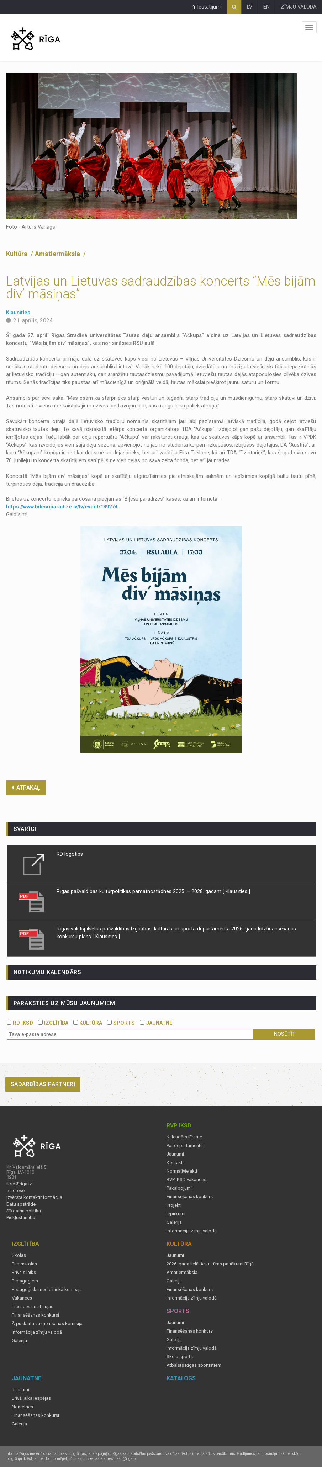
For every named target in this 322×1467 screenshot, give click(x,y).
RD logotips (70, 854)
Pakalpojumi (179, 1188)
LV (249, 7)
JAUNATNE (156, 1023)
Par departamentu (185, 1145)
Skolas (19, 1255)
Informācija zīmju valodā (192, 1230)
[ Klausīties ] (236, 891)
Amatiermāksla (58, 253)
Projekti (174, 1205)
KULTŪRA (87, 1023)
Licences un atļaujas (32, 1306)
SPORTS (121, 1023)
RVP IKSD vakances (186, 1179)
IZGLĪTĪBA (53, 1023)
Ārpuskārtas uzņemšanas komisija (47, 1323)
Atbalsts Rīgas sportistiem (194, 1365)
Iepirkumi (176, 1213)
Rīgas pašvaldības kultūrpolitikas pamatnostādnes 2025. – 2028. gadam (139, 891)
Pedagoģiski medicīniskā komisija (47, 1289)
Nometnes (22, 1406)
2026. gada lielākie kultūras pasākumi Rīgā (210, 1263)
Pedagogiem (25, 1281)
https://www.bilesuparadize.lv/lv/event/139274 (61, 507)
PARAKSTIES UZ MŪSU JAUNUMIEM (64, 1003)
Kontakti (175, 1162)
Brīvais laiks (24, 1272)
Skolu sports (180, 1356)
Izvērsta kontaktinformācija (34, 1197)
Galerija (174, 1222)
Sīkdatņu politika (23, 1211)
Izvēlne (309, 27)
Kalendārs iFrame (184, 1137)
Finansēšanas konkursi (190, 1196)
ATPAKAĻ (26, 787)
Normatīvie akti (182, 1171)
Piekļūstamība (20, 1217)
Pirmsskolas (24, 1263)
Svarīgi (25, 829)
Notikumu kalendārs (47, 972)
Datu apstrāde (21, 1204)
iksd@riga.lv (19, 1183)
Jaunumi (175, 1154)
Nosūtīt (284, 1034)
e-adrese (15, 1190)
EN (266, 7)
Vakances (22, 1298)
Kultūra (17, 253)
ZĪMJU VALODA (299, 7)
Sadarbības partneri (43, 1084)
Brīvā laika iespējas (31, 1398)
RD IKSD (20, 1023)
